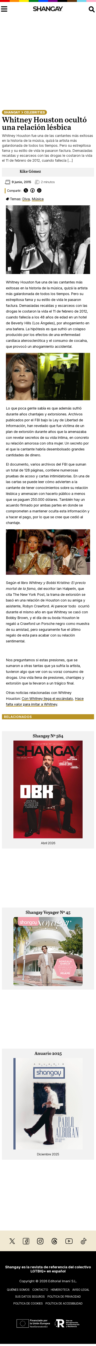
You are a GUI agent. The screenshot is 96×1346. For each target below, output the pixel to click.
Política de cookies (28, 1303)
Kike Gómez (30, 172)
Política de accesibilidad (64, 1303)
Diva (26, 199)
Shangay (12, 112)
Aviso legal (80, 1289)
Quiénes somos (18, 1289)
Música (38, 199)
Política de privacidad (64, 1296)
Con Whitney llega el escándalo (47, 699)
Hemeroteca (60, 1289)
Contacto (40, 1289)
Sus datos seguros (30, 1296)
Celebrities (34, 112)
